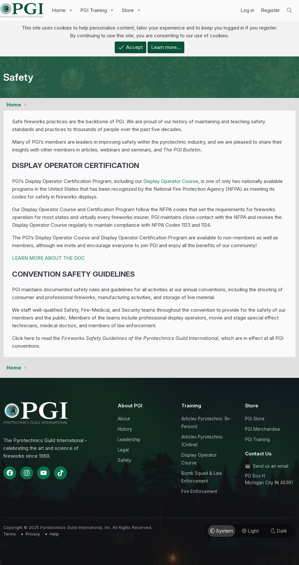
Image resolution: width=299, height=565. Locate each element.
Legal (123, 449)
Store (128, 10)
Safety (124, 460)
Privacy (33, 534)
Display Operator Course (170, 181)
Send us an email (270, 466)
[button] (70, 10)
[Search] (289, 10)
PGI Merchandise (262, 429)
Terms (9, 534)
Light (250, 531)
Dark (279, 531)
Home (59, 10)
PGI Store (255, 418)
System (221, 531)
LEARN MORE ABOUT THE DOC (48, 258)
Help (54, 534)
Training (191, 406)
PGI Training (93, 10)
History (125, 429)
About (124, 418)
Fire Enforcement (199, 491)
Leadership (129, 439)
